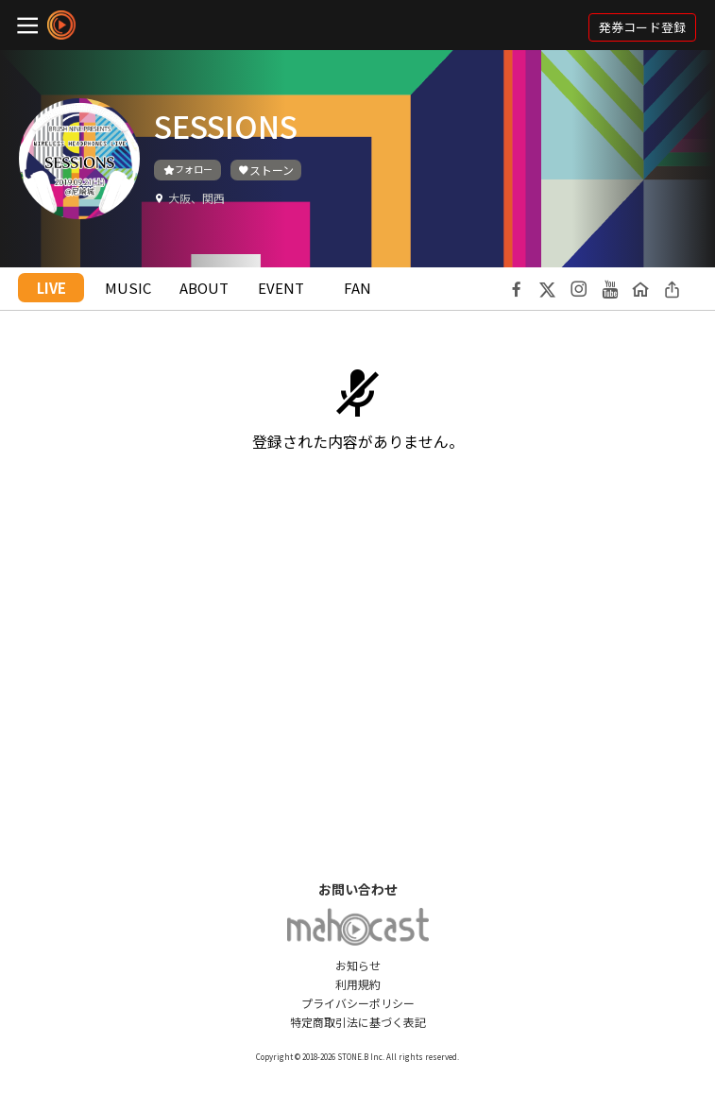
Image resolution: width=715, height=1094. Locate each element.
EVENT (281, 288)
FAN (357, 288)
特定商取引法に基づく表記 (358, 1022)
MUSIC (128, 288)
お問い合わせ (358, 889)
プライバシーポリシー (358, 1003)
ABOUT (204, 288)
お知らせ (358, 965)
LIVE (51, 288)
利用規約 (358, 984)
